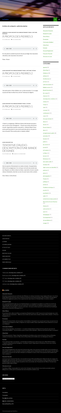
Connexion (5, 395)
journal (44, 147)
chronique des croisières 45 (18, 275)
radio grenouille (6, 262)
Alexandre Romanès (48, 30)
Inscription (5, 392)
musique (4, 33)
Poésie (44, 179)
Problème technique (48, 187)
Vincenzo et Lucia (47, 56)
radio (44, 196)
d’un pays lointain (6, 244)
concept (45, 110)
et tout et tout (6, 247)
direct (44, 130)
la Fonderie (45, 150)
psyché (45, 190)
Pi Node (4, 250)
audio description (13, 32)
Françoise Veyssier (47, 53)
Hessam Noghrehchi (48, 50)
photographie (46, 176)
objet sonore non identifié (49, 167)
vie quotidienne (47, 220)
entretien (45, 136)
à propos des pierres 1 (17, 106)
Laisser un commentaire (19, 153)
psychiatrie (46, 193)
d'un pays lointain (47, 118)
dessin (44, 124)
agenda (45, 67)
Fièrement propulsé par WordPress (9, 411)
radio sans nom (6, 256)
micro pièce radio (47, 161)
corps (44, 116)
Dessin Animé (46, 127)
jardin (44, 141)
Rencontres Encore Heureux (50, 201)
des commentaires (8, 401)
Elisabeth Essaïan (47, 33)
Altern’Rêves (46, 36)
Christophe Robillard (48, 42)
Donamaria (45, 39)
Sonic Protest (5, 238)
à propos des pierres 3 (17, 36)
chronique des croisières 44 (14, 281)
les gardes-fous (6, 259)
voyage (34, 70)
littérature (45, 158)
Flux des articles (7, 398)
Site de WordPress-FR (7, 404)
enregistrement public (25, 32)
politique (45, 181)
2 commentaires (16, 76)
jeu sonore (45, 144)
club (44, 107)
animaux (45, 76)
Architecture (46, 78)
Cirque (44, 104)
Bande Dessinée (47, 90)
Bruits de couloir (6, 253)
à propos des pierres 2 (17, 73)
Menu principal (59, 19)
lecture (45, 156)
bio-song (45, 93)
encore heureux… (7, 235)
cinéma (45, 101)
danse (44, 121)
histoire (34, 32)
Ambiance (5, 32)
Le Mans (45, 153)
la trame (4, 241)
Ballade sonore (46, 87)
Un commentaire (16, 39)
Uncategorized (46, 217)
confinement (46, 113)
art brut (45, 81)
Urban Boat (46, 45)
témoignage (46, 214)
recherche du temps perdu (49, 199)
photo (44, 173)
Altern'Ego (45, 70)
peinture (45, 170)
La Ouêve (5, 19)
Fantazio (45, 48)
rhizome (45, 206)
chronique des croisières (49, 98)
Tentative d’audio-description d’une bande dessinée (19, 147)
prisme (44, 184)
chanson (45, 96)
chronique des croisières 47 (16, 272)
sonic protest (46, 209)
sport (44, 211)
